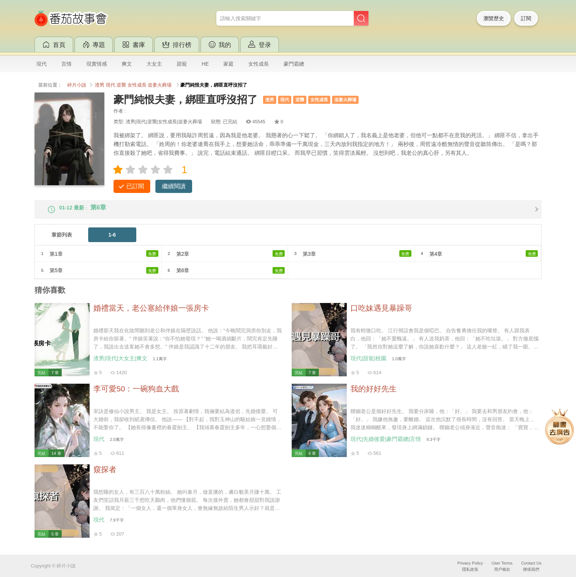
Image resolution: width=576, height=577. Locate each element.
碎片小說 (76, 85)
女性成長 (258, 64)
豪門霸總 (294, 64)
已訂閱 (135, 186)
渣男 (99, 85)
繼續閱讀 (174, 186)
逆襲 (121, 85)
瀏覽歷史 (493, 18)
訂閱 (526, 18)
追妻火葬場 (160, 85)
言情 (66, 64)
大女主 (154, 64)
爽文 (127, 64)
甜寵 (182, 64)
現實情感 (96, 64)
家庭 (228, 64)
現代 (41, 64)
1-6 (112, 241)
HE (205, 64)
